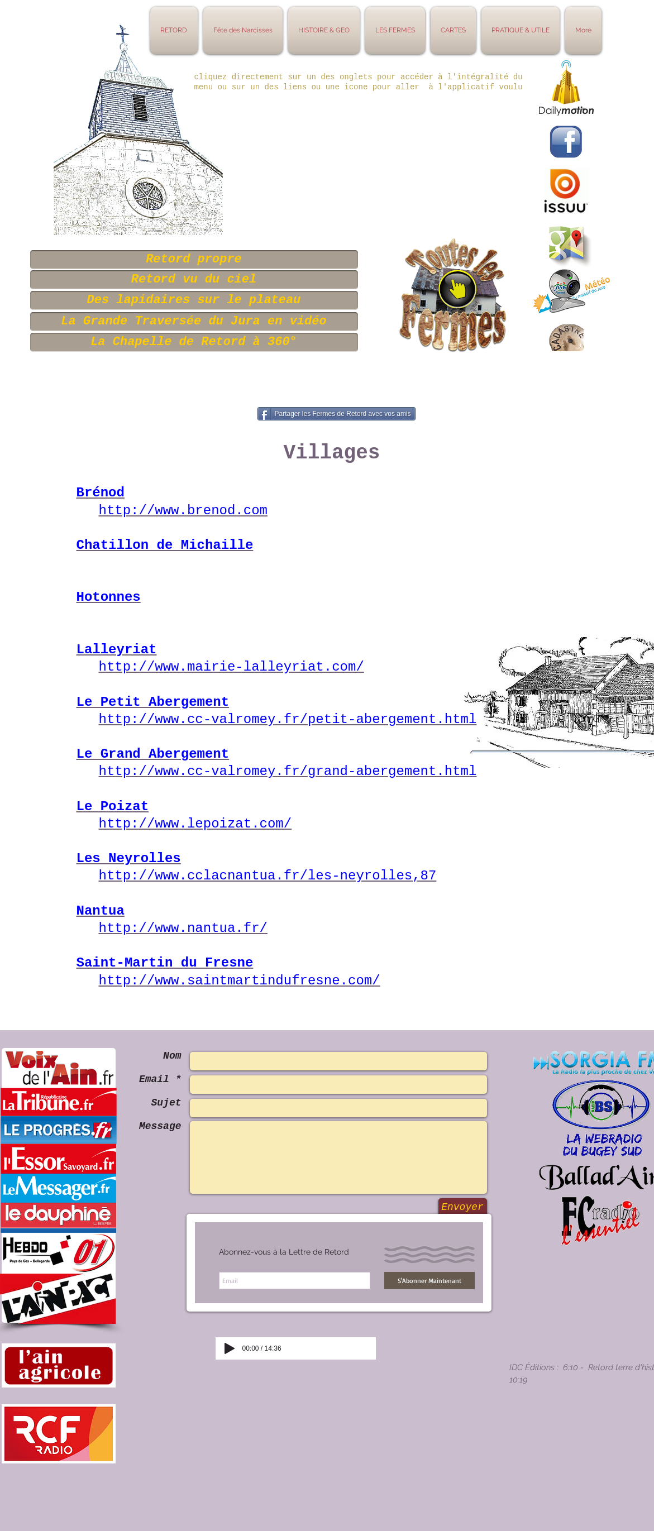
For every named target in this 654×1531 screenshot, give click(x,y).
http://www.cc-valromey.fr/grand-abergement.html (288, 771)
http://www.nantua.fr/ (183, 928)
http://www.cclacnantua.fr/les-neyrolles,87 (268, 875)
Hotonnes (109, 597)
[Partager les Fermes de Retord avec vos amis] (336, 413)
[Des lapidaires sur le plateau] (194, 300)
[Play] (230, 1348)
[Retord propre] (194, 259)
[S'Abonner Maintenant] (429, 1280)
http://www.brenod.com (183, 510)
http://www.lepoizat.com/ (195, 823)
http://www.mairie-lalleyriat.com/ (231, 666)
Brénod (101, 492)
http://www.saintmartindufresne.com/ (239, 980)
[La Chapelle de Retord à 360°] (194, 342)
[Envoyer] (462, 1207)
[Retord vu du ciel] (194, 279)
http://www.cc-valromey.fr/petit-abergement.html (288, 719)
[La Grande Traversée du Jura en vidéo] (194, 321)
